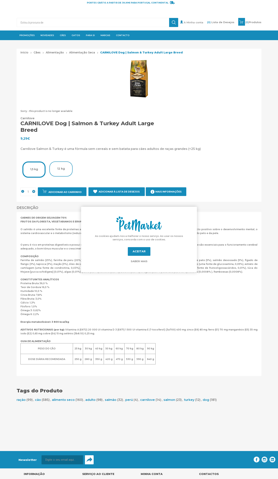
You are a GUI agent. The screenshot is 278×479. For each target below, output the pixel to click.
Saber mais (139, 261)
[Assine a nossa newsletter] (62, 459)
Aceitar (139, 251)
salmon (169, 400)
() (253, 22)
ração (21, 400)
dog (206, 400)
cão (38, 400)
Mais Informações (168, 191)
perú (129, 400)
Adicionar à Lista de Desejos (119, 191)
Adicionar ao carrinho (65, 192)
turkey (189, 400)
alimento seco (63, 400)
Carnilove (27, 118)
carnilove (147, 400)
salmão (110, 400)
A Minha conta (191, 22)
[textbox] (93, 22)
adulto (90, 400)
